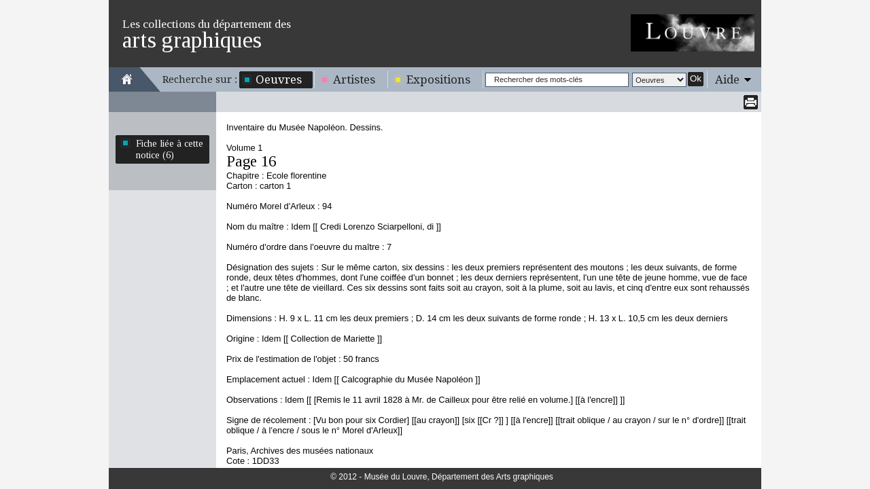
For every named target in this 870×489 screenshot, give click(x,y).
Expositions (438, 79)
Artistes (354, 79)
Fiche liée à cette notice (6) (169, 149)
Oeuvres (279, 79)
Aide (727, 79)
